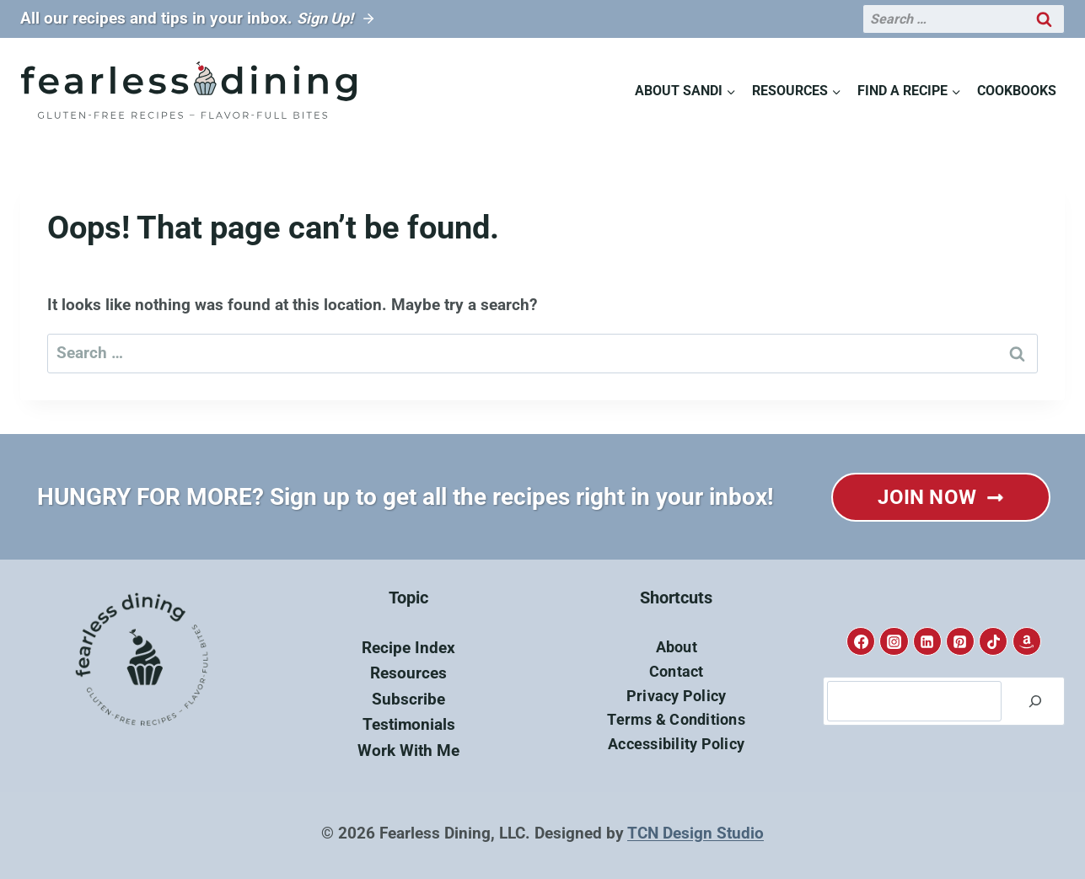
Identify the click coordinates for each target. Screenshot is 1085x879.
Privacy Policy (676, 696)
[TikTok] (993, 641)
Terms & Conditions (676, 719)
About (676, 647)
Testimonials (409, 724)
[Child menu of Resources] (796, 91)
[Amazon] (1026, 641)
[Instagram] (893, 641)
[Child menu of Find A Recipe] (910, 91)
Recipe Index (408, 647)
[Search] (1035, 701)
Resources (408, 673)
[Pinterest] (960, 641)
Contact (676, 671)
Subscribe (408, 699)
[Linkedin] (927, 641)
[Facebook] (860, 641)
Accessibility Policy (676, 744)
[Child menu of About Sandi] (685, 91)
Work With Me (408, 750)
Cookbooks (1016, 91)
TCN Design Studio (695, 833)
